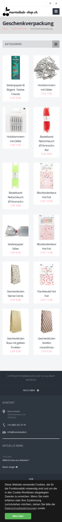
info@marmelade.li (16, 432)
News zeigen (10, 466)
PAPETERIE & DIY (19, 28)
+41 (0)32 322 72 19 (16, 424)
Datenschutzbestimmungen (21, 508)
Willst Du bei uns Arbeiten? (15, 460)
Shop (5, 28)
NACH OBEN (31, 390)
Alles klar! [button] (18, 516)
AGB (31, 478)
